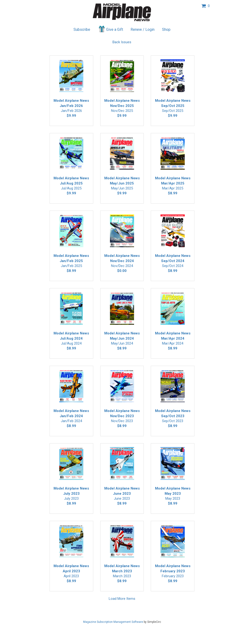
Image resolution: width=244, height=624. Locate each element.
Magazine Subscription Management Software (113, 622)
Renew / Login (143, 29)
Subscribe (82, 29)
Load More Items (122, 599)
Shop (166, 29)
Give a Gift (110, 28)
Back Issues (121, 42)
